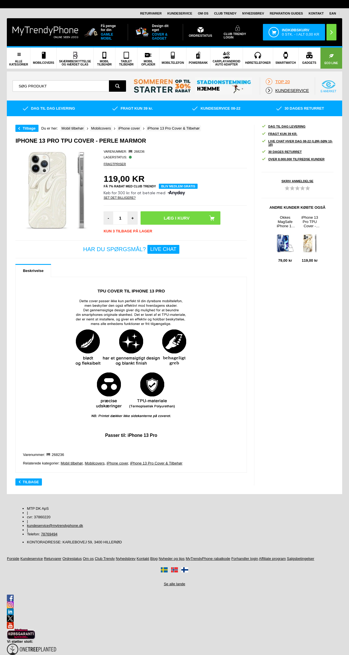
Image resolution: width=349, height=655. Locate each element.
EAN (332, 13)
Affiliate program (272, 558)
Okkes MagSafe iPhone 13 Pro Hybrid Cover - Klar (285, 221)
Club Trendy (225, 13)
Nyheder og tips (171, 558)
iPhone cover (117, 463)
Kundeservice (179, 13)
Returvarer (150, 13)
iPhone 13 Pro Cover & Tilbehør (156, 463)
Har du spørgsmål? (131, 249)
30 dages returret (281, 152)
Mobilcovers (94, 463)
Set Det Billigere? (119, 197)
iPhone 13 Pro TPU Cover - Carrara (309, 221)
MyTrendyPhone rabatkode (208, 558)
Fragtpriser (115, 164)
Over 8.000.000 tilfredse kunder (292, 159)
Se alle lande (174, 584)
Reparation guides (286, 13)
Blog (154, 558)
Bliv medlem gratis (178, 186)
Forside (13, 558)
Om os (203, 13)
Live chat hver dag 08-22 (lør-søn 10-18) (297, 143)
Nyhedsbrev (253, 13)
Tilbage (29, 128)
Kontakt (316, 13)
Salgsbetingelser (300, 558)
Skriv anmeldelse (297, 181)
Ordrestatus (72, 558)
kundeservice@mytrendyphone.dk (55, 525)
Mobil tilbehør (72, 463)
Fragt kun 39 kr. (279, 134)
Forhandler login (244, 558)
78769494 (49, 534)
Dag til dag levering (283, 126)
